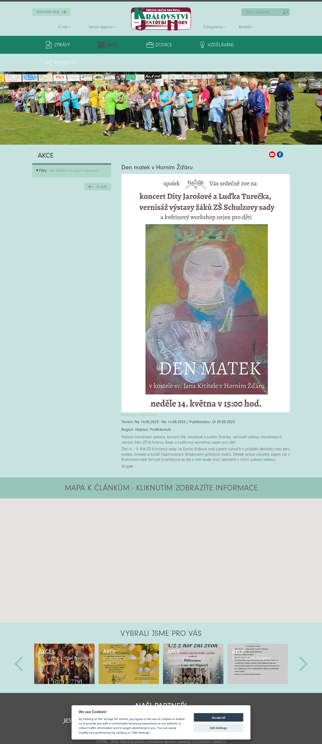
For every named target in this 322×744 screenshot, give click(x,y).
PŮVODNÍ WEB (48, 12)
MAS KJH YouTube (272, 136)
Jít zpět (101, 169)
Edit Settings (218, 728)
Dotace (147, 45)
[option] (64, 646)
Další (303, 646)
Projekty (247, 45)
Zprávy (62, 45)
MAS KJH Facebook (280, 136)
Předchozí (18, 646)
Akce (104, 45)
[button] (173, 507)
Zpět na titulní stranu (161, 19)
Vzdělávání (198, 45)
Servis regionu (100, 27)
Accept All (218, 717)
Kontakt (245, 27)
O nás (63, 27)
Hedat (285, 12)
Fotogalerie (212, 27)
